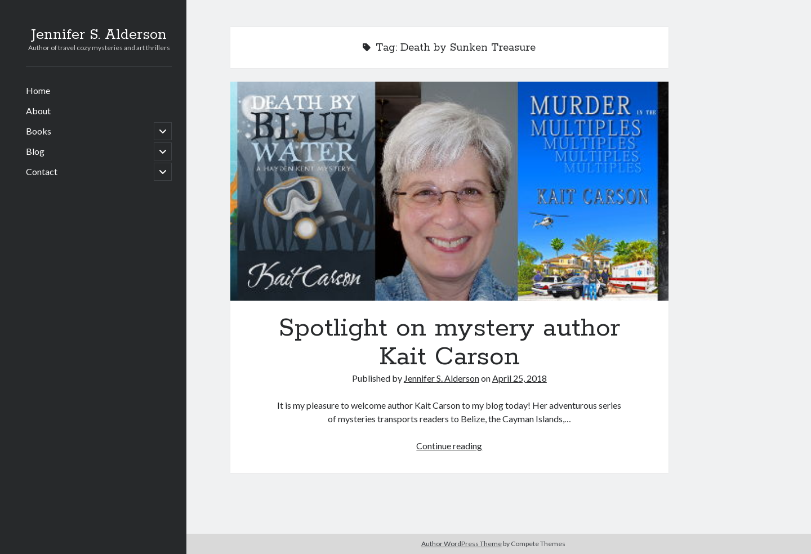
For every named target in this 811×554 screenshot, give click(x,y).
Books (38, 131)
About (38, 110)
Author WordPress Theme (461, 543)
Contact (41, 171)
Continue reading (449, 445)
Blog (35, 151)
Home (38, 90)
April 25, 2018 (519, 378)
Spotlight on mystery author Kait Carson (449, 191)
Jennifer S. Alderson (99, 35)
